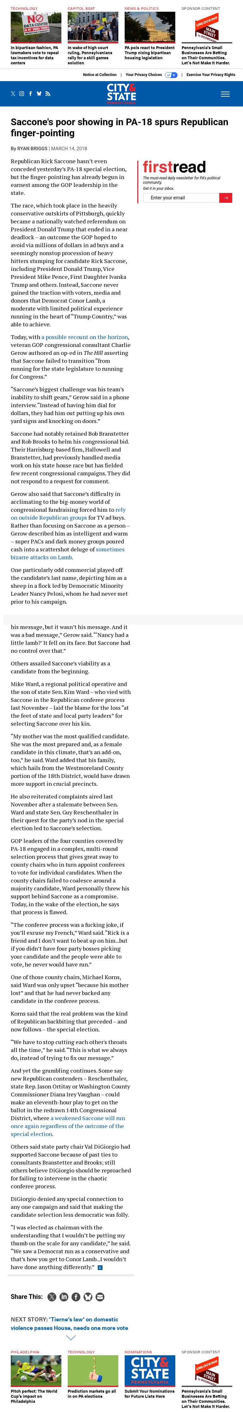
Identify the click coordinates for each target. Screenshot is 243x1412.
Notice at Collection (99, 75)
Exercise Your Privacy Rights (211, 75)
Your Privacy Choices (152, 75)
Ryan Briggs (32, 148)
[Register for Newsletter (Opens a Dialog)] (225, 198)
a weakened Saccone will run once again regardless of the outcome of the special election (68, 1126)
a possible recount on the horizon (84, 337)
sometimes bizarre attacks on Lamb (68, 553)
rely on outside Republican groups (68, 513)
